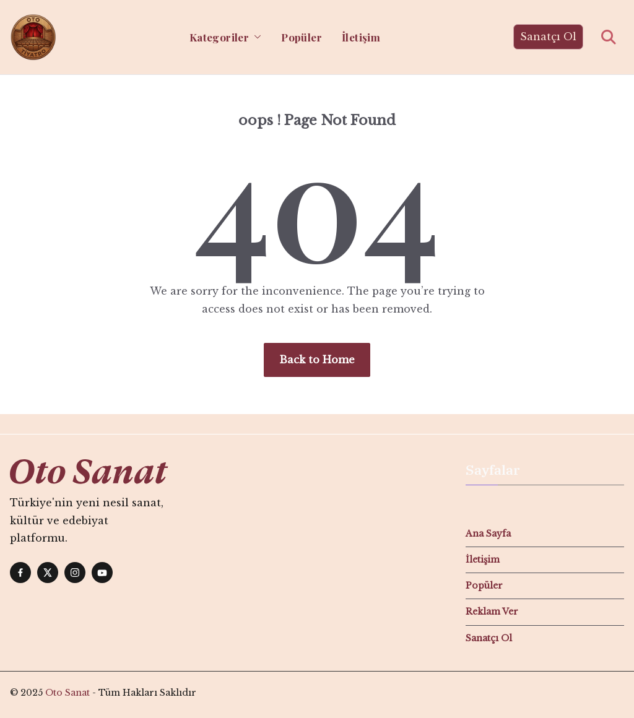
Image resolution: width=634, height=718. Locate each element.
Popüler (301, 37)
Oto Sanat (67, 692)
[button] (255, 37)
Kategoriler (219, 37)
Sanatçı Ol (548, 36)
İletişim (361, 37)
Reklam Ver (492, 611)
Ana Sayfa (488, 533)
